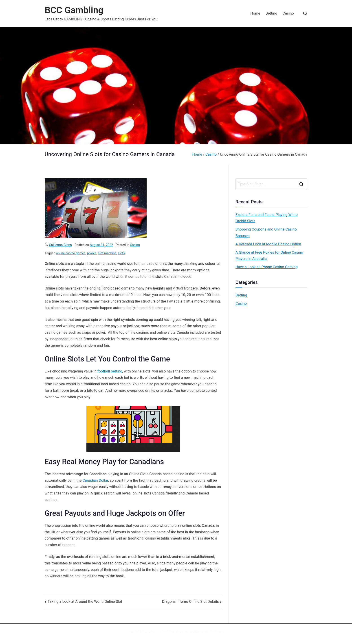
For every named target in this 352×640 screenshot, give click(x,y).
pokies (92, 253)
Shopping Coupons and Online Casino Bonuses (266, 232)
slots (121, 253)
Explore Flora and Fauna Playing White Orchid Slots (266, 218)
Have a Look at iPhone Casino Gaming (266, 267)
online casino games (71, 253)
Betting (271, 13)
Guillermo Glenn (60, 245)
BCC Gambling (74, 10)
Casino (288, 13)
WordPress (216, 631)
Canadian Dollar (95, 480)
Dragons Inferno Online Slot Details (190, 601)
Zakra (197, 631)
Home (255, 13)
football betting (109, 371)
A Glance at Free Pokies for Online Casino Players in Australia (269, 255)
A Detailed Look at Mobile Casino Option (268, 244)
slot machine (107, 253)
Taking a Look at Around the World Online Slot (85, 601)
